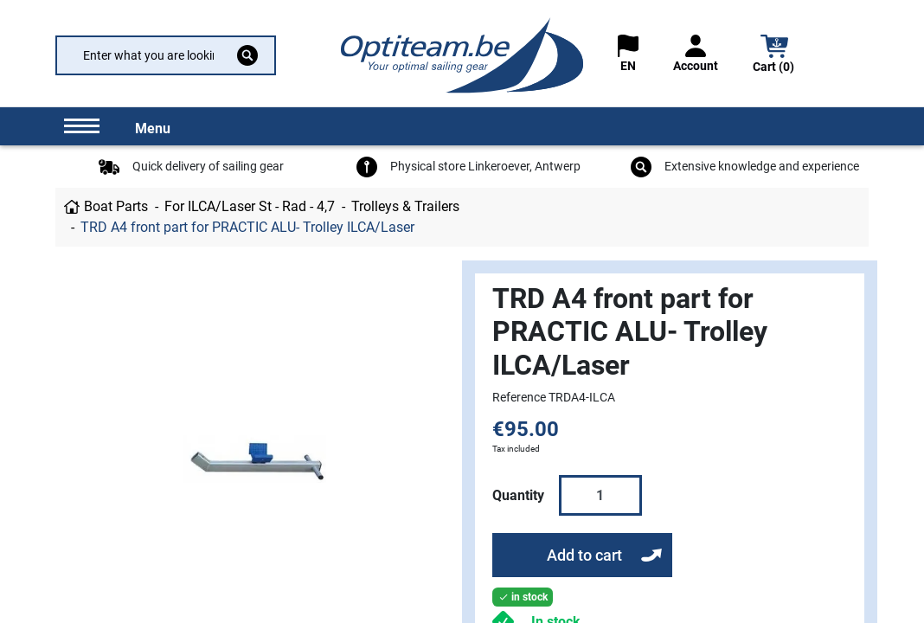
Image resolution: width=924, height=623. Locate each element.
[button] (774, 56)
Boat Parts (116, 206)
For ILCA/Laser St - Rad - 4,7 (249, 206)
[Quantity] (600, 495)
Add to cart (584, 555)
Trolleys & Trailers (405, 206)
